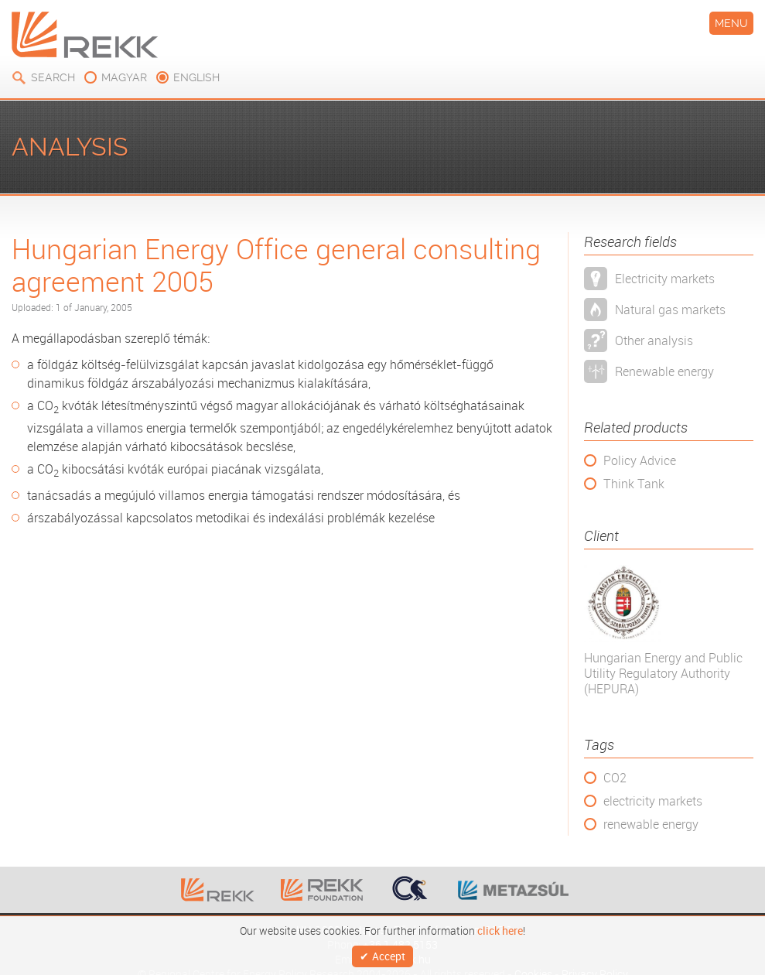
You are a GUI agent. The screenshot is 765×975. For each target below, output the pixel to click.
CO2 (615, 777)
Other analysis (654, 340)
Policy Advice (639, 460)
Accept (388, 954)
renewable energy (650, 824)
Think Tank (633, 483)
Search (53, 77)
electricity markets (652, 801)
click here (500, 927)
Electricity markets (665, 278)
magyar (124, 77)
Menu (731, 23)
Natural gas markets (670, 309)
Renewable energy (664, 371)
